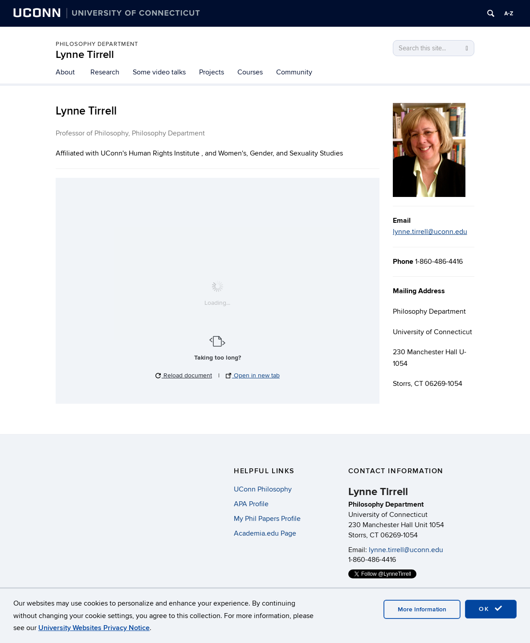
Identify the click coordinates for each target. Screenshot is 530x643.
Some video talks (159, 72)
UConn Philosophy (263, 489)
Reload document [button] (183, 375)
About (65, 72)
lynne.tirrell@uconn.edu (430, 231)
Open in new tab (253, 375)
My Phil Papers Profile (267, 518)
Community (294, 72)
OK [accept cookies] (491, 609)
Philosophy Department (97, 44)
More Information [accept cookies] (422, 609)
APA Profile (251, 504)
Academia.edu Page (265, 533)
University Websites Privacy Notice (94, 627)
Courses (250, 72)
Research (104, 72)
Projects (211, 72)
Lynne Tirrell (85, 54)
